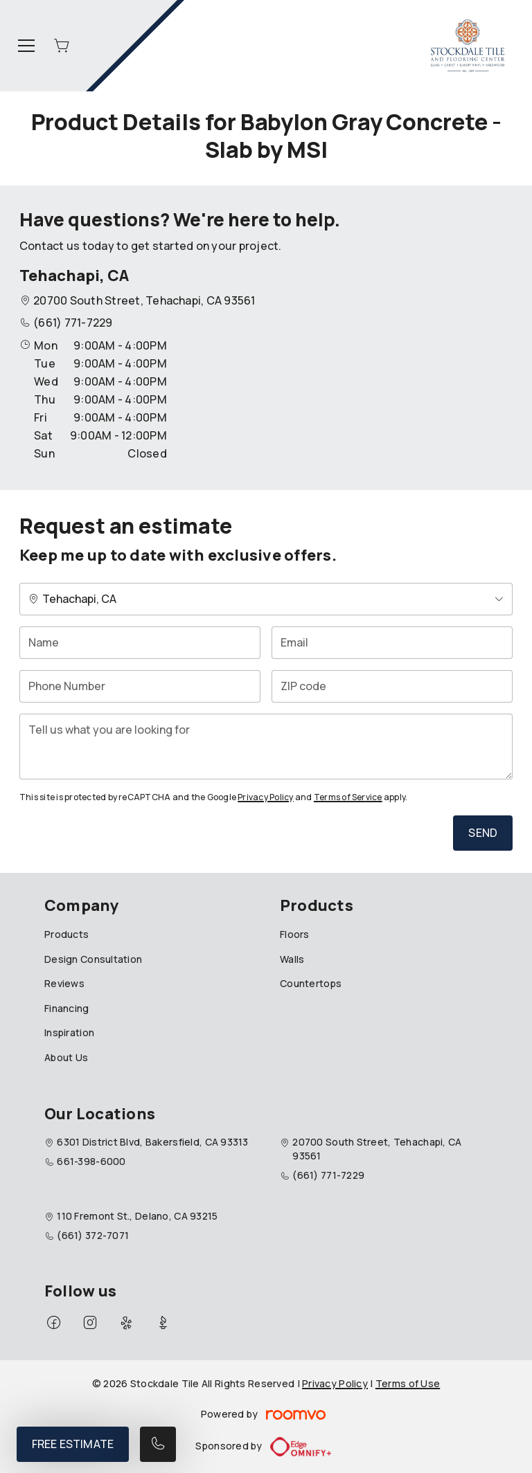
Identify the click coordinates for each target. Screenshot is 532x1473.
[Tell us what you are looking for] (266, 746)
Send (482, 832)
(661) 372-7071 (93, 1235)
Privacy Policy (265, 797)
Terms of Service (348, 797)
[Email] (392, 642)
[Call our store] (158, 1444)
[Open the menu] (26, 46)
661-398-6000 (91, 1161)
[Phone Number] (139, 686)
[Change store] (266, 599)
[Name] (139, 642)
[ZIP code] (392, 686)
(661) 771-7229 (72, 322)
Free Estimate (73, 1444)
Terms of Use (407, 1383)
